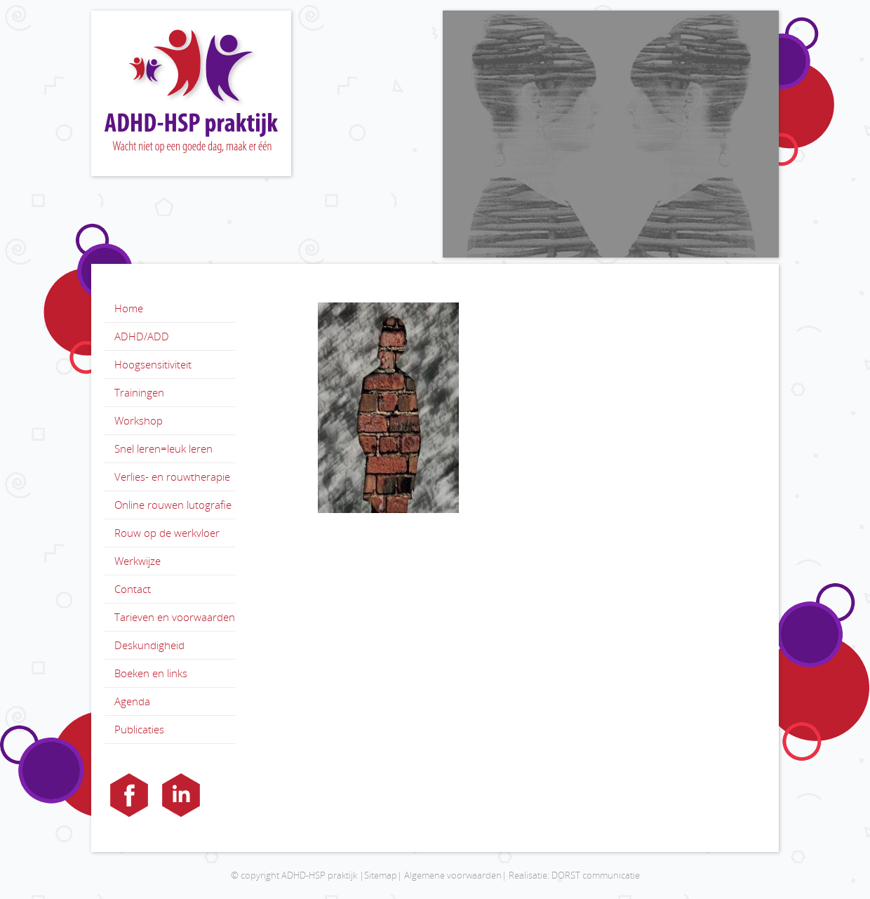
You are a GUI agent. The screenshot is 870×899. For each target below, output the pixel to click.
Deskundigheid (149, 645)
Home (128, 308)
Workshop (138, 420)
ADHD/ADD (141, 336)
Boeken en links (150, 673)
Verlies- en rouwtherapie (172, 477)
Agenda (132, 701)
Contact (132, 589)
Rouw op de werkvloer (167, 533)
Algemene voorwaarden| (455, 875)
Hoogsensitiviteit (153, 364)
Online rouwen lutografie (173, 505)
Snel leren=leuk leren (163, 448)
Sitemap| (383, 875)
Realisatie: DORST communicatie (574, 875)
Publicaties (139, 729)
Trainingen (139, 392)
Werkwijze (137, 561)
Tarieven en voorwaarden (174, 617)
